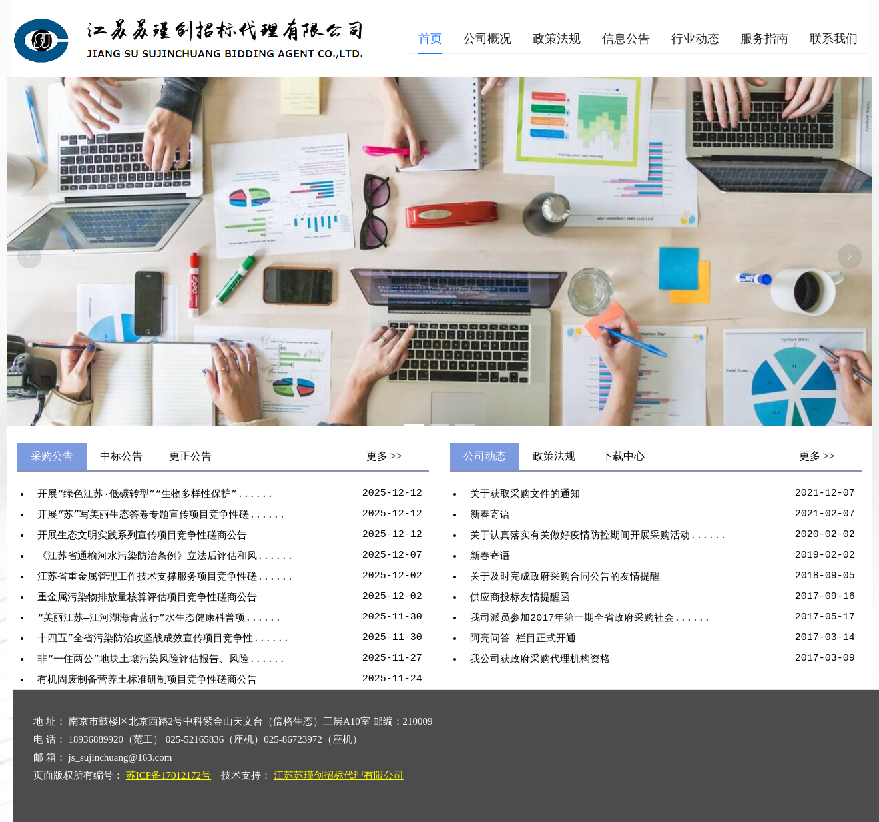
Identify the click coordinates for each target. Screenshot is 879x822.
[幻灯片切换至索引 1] (414, 425)
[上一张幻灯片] (29, 256)
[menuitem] (430, 38)
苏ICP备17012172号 (168, 775)
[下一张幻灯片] (850, 256)
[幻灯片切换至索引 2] (439, 425)
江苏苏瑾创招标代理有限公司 (339, 775)
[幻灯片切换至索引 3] (465, 425)
